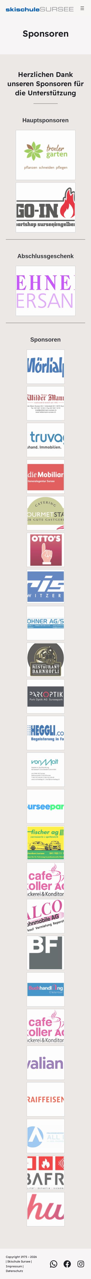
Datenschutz (14, 1271)
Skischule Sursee (18, 1261)
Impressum (14, 1266)
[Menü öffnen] (82, 8)
